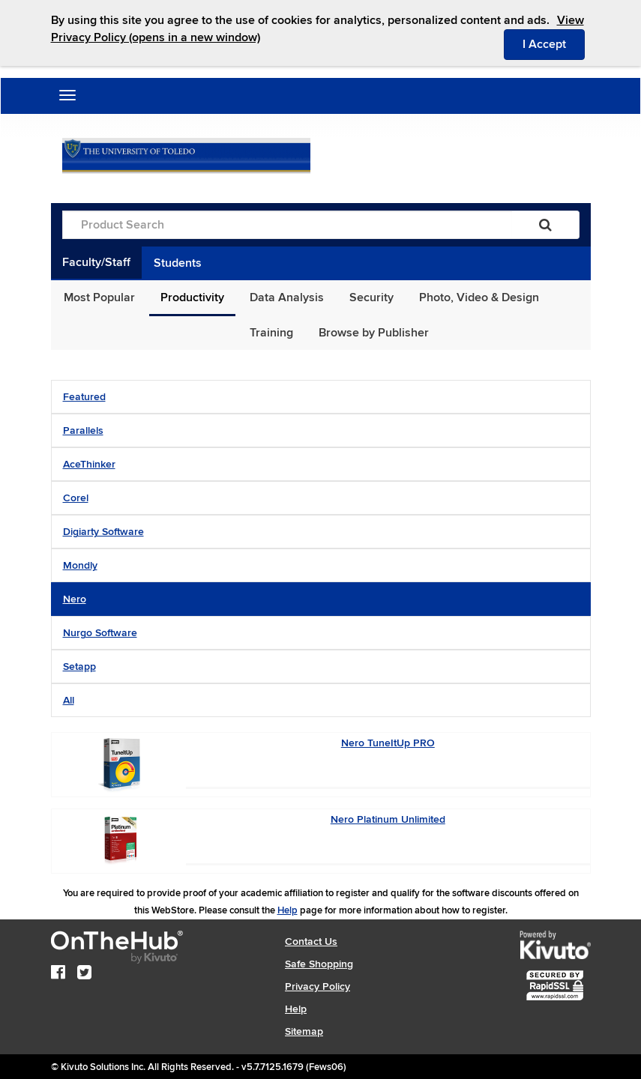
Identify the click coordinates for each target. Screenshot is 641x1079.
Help (287, 910)
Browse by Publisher (374, 332)
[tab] (321, 397)
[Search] (545, 225)
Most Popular (99, 297)
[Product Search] (287, 225)
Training (271, 332)
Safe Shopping (319, 964)
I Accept (554, 43)
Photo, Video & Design (479, 297)
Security (371, 297)
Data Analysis (287, 297)
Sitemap (304, 1031)
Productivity (192, 297)
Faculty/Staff (96, 262)
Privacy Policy (317, 986)
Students (178, 263)
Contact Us (311, 941)
